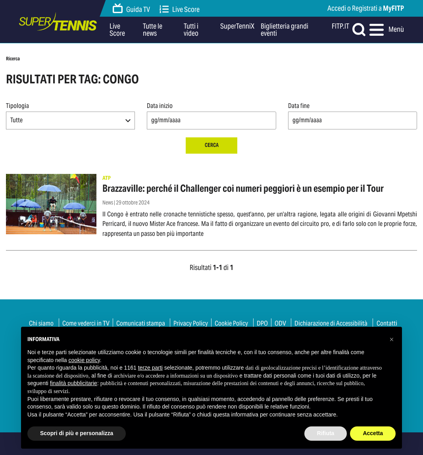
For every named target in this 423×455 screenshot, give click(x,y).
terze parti (150, 367)
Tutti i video (191, 30)
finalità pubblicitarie (73, 383)
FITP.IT (340, 27)
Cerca (212, 145)
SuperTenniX (237, 27)
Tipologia (17, 106)
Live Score (180, 9)
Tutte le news (152, 30)
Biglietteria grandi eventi (284, 30)
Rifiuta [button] (326, 433)
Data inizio (160, 106)
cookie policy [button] (84, 360)
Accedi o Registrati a (365, 8)
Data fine (299, 106)
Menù (386, 30)
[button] (70, 120)
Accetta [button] (373, 433)
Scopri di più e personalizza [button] (76, 433)
